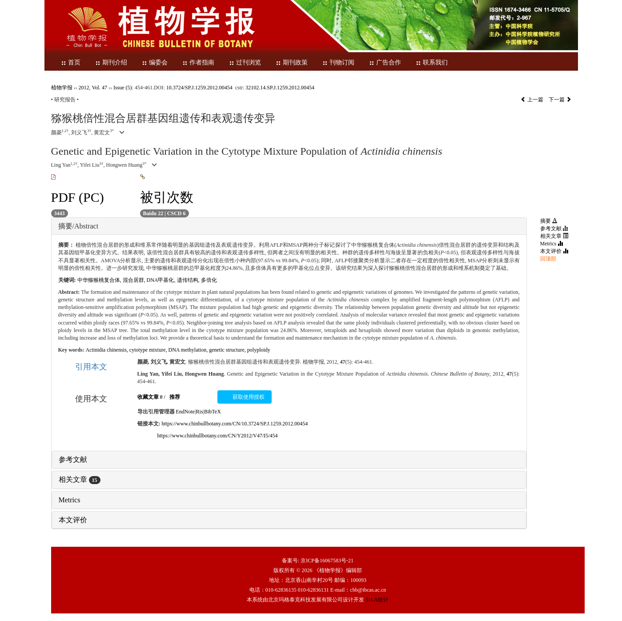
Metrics (69, 500)
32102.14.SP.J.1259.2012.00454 (279, 87)
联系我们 (432, 62)
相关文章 (79, 479)
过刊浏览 (245, 62)
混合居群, (135, 280)
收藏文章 (148, 397)
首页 (70, 62)
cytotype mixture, (149, 350)
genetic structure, (228, 350)
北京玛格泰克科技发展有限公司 (305, 600)
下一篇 (560, 99)
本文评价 (73, 520)
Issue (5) (122, 87)
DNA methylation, (188, 350)
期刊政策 (292, 62)
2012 (84, 87)
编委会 (155, 62)
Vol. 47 (99, 87)
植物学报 (61, 87)
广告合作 (385, 62)
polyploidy (258, 350)
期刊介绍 (111, 62)
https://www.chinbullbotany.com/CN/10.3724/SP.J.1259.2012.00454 (235, 424)
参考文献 (73, 459)
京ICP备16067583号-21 (327, 560)
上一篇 (532, 99)
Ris (199, 412)
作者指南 (198, 62)
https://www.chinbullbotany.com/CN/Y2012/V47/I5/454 (217, 436)
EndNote (185, 412)
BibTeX (212, 412)
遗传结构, (189, 280)
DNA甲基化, (162, 280)
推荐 (174, 397)
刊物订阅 (338, 62)
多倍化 (209, 280)
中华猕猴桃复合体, (100, 280)
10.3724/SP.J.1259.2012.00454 (199, 87)
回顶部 (548, 259)
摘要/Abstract (78, 226)
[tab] (289, 226)
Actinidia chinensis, (107, 350)
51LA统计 (377, 600)
